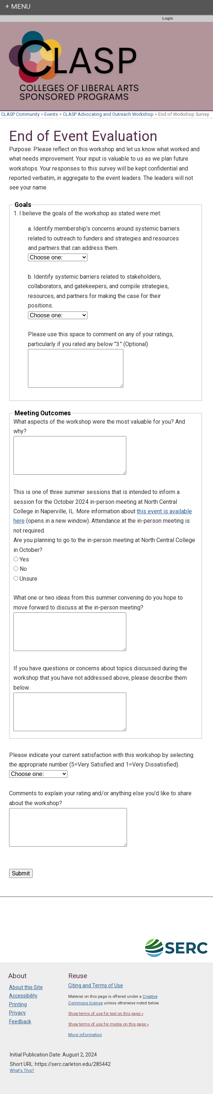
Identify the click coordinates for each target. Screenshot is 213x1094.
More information (85, 1034)
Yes (24, 559)
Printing (18, 1004)
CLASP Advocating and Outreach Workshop (108, 114)
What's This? (22, 1070)
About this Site (26, 987)
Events (51, 114)
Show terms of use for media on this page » (108, 1024)
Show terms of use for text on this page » (105, 1013)
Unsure (28, 578)
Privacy (17, 1013)
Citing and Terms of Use (95, 985)
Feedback (20, 1021)
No (23, 568)
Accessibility (23, 996)
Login (167, 18)
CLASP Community (20, 114)
